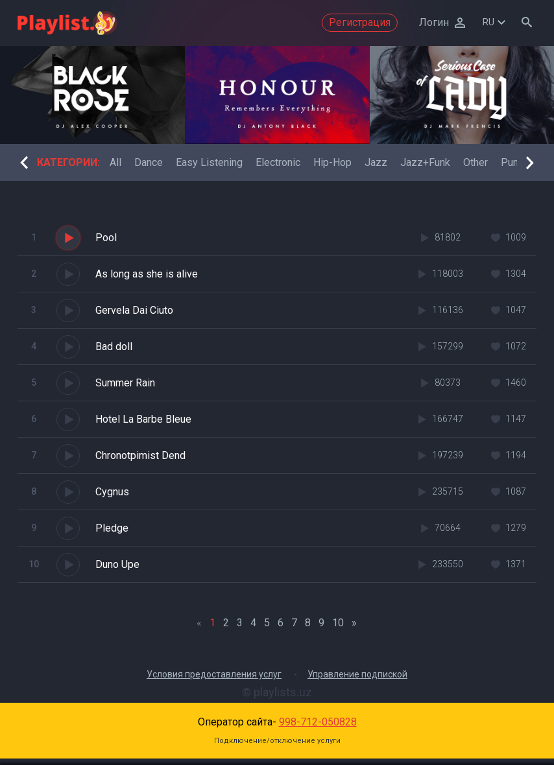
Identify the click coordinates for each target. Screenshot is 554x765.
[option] (92, 95)
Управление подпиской (357, 674)
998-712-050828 (318, 722)
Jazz (376, 162)
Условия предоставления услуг (214, 674)
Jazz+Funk (425, 162)
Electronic (278, 162)
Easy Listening (209, 162)
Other (475, 162)
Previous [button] (24, 162)
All (115, 162)
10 (338, 623)
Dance (148, 162)
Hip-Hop (332, 162)
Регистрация (360, 22)
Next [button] (530, 162)
